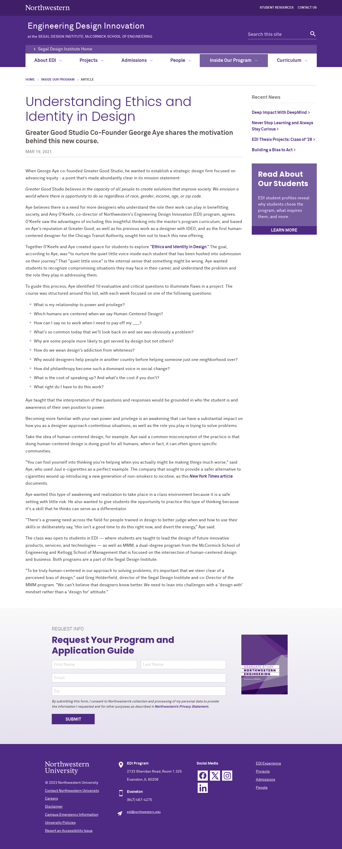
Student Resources (277, 7)
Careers (51, 798)
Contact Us (307, 7)
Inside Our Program (233, 60)
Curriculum (292, 60)
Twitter (215, 776)
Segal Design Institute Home (65, 49)
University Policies (60, 823)
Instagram (227, 776)
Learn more (284, 230)
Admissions (137, 60)
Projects (92, 60)
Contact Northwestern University (72, 791)
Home (30, 79)
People (180, 60)
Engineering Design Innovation (130, 30)
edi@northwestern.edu (144, 812)
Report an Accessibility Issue (69, 831)
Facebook (203, 776)
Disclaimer (54, 806)
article (211, 476)
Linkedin (203, 788)
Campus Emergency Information (71, 815)
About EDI (48, 60)
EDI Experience (268, 763)
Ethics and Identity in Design (179, 247)
